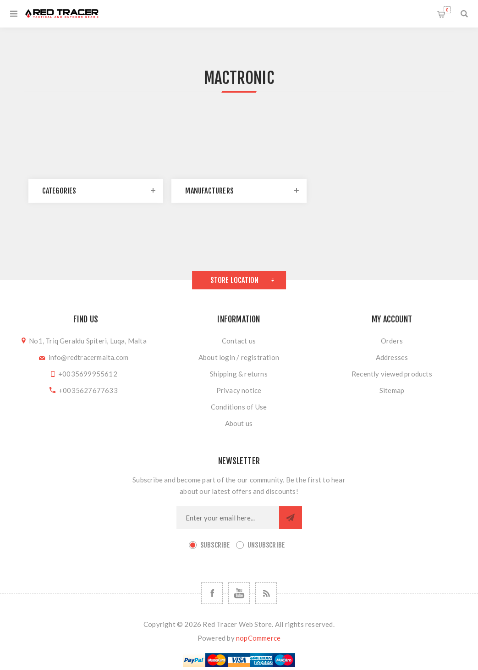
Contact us (239, 341)
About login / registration (238, 357)
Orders (392, 341)
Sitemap (391, 390)
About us (239, 423)
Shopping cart (447, 9)
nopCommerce (258, 638)
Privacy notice (239, 390)
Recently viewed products (392, 374)
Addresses (392, 357)
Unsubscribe (266, 545)
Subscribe (215, 545)
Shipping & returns (239, 374)
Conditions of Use (239, 407)
